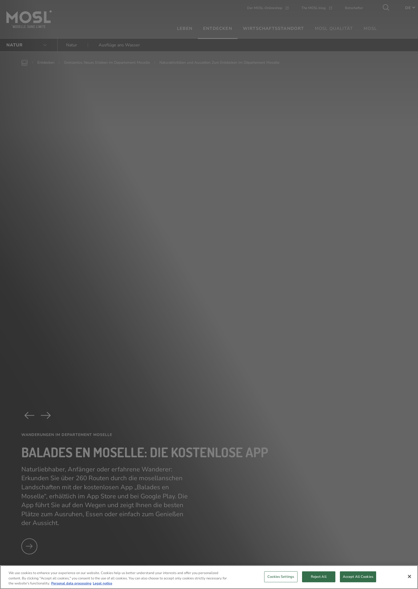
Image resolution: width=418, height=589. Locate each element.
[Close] (409, 582)
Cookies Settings (280, 582)
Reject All (319, 582)
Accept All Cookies (358, 582)
